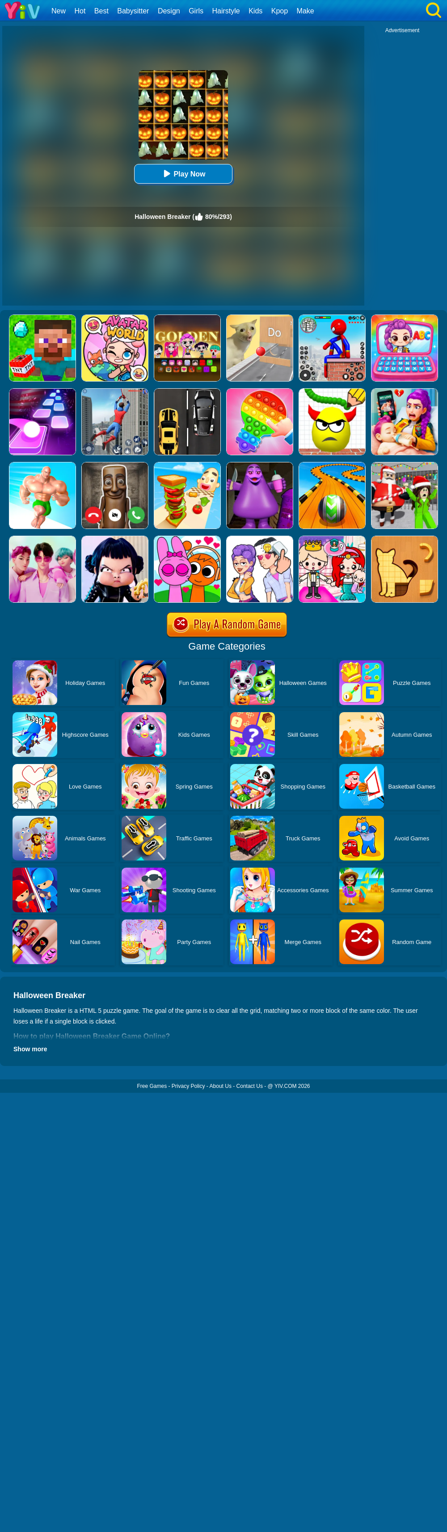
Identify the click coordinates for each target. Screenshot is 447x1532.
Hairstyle (226, 11)
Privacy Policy (188, 1086)
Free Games (152, 1086)
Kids (255, 11)
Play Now (183, 173)
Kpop (279, 11)
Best (101, 11)
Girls (196, 11)
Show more (30, 1049)
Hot (79, 11)
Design (169, 11)
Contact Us (249, 1086)
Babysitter (133, 11)
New (58, 11)
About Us (221, 1086)
